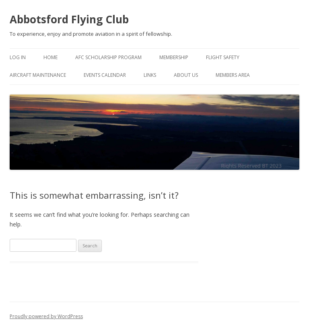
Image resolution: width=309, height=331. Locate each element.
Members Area (233, 75)
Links (150, 75)
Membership (173, 57)
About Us (186, 75)
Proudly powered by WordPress (46, 316)
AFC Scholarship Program (108, 57)
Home (50, 57)
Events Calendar (105, 75)
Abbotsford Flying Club (69, 19)
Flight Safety (222, 57)
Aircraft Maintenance (38, 75)
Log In (18, 57)
